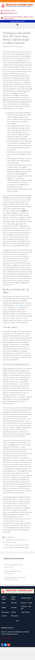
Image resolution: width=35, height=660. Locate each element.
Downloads (5, 612)
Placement (14, 616)
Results (13, 612)
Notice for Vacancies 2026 (13, 565)
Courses (13, 607)
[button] (17, 24)
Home (4, 603)
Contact (4, 616)
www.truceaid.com (19, 305)
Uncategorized (9, 537)
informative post (16, 200)
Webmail (14, 603)
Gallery (4, 607)
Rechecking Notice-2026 (13, 571)
